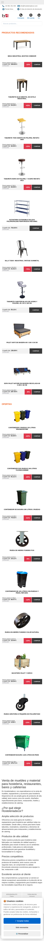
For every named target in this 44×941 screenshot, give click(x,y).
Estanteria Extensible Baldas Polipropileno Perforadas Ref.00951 (22, 220)
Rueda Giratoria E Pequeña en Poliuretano (22, 714)
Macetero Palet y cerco (22, 673)
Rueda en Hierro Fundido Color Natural (22, 632)
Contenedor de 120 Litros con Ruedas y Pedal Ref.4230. (22, 592)
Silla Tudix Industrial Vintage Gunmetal (22, 261)
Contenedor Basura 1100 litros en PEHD (22, 755)
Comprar (37, 64)
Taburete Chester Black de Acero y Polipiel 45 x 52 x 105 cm (22, 302)
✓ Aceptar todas (22, 921)
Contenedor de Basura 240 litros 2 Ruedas (22, 509)
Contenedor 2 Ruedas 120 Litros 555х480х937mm (22, 428)
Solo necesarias (22, 927)
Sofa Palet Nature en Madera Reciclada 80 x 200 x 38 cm (22, 384)
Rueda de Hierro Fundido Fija (22, 550)
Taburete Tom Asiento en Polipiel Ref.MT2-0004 (22, 138)
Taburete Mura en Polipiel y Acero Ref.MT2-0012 (22, 179)
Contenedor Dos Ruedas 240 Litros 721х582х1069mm (22, 469)
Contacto (20, 16)
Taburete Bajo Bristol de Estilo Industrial (22, 97)
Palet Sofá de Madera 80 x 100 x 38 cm (22, 342)
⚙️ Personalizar (22, 934)
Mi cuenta (30, 16)
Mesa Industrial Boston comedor (22, 56)
